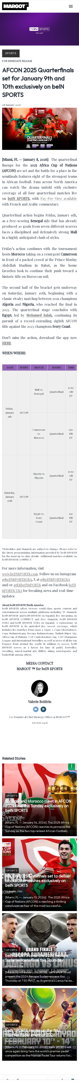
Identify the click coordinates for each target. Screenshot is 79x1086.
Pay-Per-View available (58, 198)
